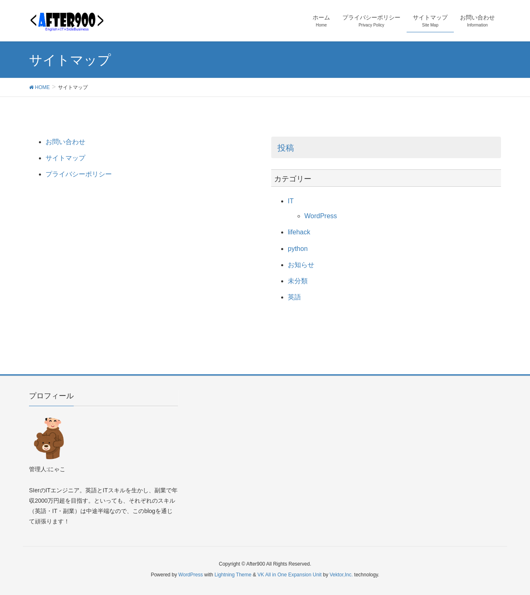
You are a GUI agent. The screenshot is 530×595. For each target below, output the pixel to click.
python (298, 248)
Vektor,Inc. (341, 575)
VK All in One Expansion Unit (290, 575)
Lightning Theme (232, 575)
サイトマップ (65, 157)
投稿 (285, 147)
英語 (294, 297)
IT (291, 201)
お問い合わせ (65, 141)
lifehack (299, 232)
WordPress (320, 215)
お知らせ (301, 264)
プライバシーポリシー (79, 174)
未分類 (298, 280)
